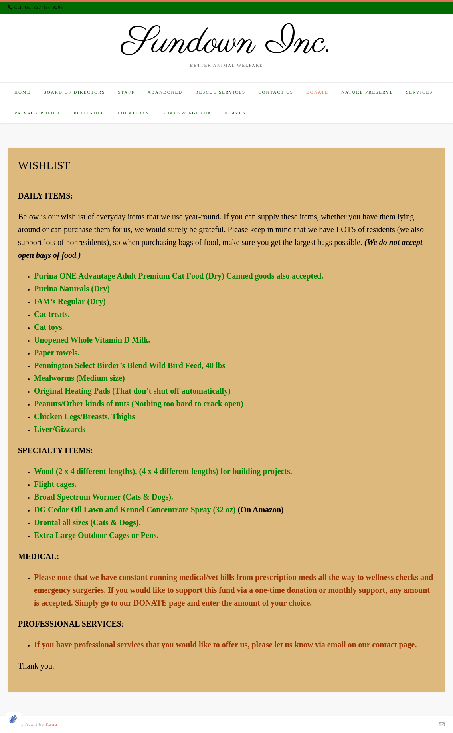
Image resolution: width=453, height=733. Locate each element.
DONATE (317, 92)
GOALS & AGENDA (187, 112)
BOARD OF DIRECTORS (74, 92)
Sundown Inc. (227, 43)
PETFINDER (89, 112)
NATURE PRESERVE (367, 92)
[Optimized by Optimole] (14, 719)
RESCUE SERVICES (220, 92)
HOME (22, 92)
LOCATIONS (133, 112)
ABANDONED (165, 92)
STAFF (126, 92)
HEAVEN (235, 112)
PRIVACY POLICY (37, 112)
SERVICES (419, 92)
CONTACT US (275, 92)
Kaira (51, 724)
